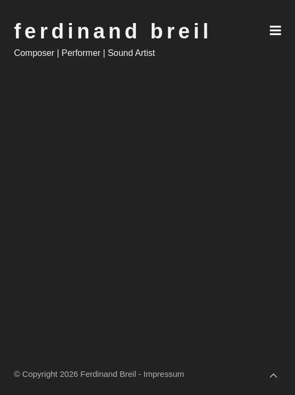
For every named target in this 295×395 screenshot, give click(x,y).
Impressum (164, 374)
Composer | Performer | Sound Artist (84, 53)
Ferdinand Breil (113, 31)
